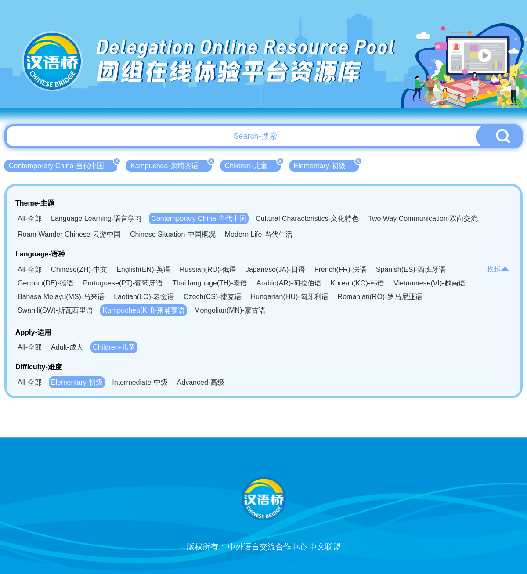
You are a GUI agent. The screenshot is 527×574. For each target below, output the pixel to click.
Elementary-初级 (326, 165)
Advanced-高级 (201, 382)
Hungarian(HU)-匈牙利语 (289, 296)
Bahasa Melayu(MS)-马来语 (61, 296)
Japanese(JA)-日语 (275, 269)
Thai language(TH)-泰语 (209, 283)
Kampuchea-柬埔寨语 (171, 165)
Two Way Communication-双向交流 (423, 218)
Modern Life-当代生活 (258, 234)
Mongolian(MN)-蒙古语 (230, 310)
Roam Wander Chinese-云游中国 (69, 234)
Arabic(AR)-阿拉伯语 (288, 283)
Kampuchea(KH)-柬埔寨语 (143, 310)
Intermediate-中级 (139, 382)
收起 (498, 269)
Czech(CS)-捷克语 (213, 296)
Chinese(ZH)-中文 (79, 269)
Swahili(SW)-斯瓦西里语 (55, 310)
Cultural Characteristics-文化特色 (307, 218)
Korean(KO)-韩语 (358, 283)
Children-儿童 (253, 165)
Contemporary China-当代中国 (63, 165)
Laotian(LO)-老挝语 (144, 296)
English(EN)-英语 (143, 269)
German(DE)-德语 (46, 283)
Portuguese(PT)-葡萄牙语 (123, 283)
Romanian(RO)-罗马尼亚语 (380, 296)
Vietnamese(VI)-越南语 (429, 283)
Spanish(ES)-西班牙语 (411, 269)
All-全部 (30, 218)
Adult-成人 (67, 347)
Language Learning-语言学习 (96, 218)
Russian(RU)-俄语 (208, 269)
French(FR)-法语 (340, 269)
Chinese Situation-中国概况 (173, 234)
